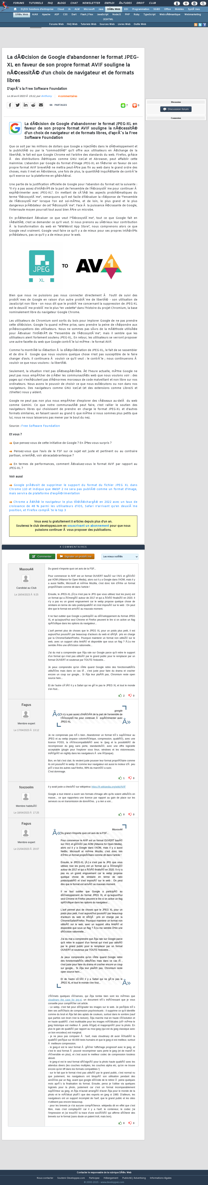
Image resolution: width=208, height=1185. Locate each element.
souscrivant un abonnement (88, 528)
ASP (56, 14)
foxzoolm (26, 794)
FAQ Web (72, 24)
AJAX (35, 14)
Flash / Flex (86, 14)
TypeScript (149, 14)
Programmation (140, 9)
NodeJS (116, 14)
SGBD (156, 9)
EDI (126, 9)
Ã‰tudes (125, 3)
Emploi (109, 3)
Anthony (46, 98)
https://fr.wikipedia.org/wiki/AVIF (108, 794)
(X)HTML (108, 19)
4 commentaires (67, 99)
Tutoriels (35, 3)
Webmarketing (192, 14)
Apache (46, 14)
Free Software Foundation (40, 429)
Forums (18, 3)
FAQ (50, 3)
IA (69, 9)
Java (101, 9)
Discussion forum (176, 109)
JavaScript (102, 14)
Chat (74, 3)
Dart (74, 14)
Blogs (61, 3)
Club (152, 3)
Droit (140, 3)
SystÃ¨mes (194, 9)
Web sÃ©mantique (169, 14)
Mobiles (179, 9)
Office (167, 9)
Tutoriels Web (88, 24)
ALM (77, 9)
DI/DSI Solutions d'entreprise (37, 9)
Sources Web (107, 24)
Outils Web (140, 24)
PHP (127, 14)
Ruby (136, 14)
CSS (65, 14)
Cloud (60, 9)
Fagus (26, 712)
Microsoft (89, 9)
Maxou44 (26, 576)
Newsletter (91, 3)
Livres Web (124, 24)
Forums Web (56, 24)
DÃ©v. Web (113, 9)
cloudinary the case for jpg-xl (65, 1007)
